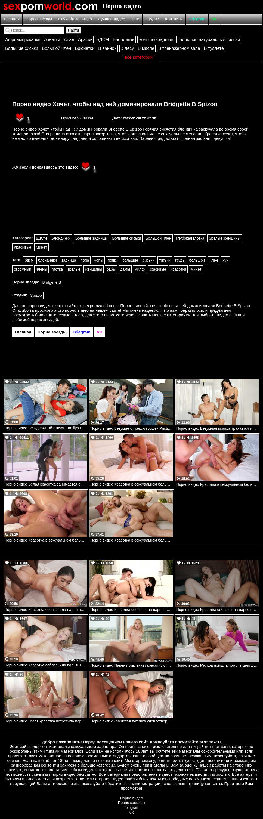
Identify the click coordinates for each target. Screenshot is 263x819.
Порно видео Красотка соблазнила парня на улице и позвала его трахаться (217, 609)
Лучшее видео (111, 19)
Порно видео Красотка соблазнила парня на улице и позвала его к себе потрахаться (131, 609)
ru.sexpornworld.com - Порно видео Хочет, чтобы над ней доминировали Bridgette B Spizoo (164, 305)
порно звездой (44, 319)
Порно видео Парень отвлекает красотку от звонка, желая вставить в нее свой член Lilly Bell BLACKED (131, 665)
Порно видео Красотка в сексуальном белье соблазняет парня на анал (131, 540)
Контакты (174, 19)
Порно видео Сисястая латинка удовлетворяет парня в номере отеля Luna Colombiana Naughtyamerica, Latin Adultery (131, 721)
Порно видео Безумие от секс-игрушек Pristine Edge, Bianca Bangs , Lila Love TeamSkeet (131, 428)
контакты (213, 783)
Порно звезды (39, 19)
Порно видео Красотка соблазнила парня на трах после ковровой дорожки (45, 609)
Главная (12, 19)
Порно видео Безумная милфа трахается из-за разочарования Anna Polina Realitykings (217, 428)
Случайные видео (75, 19)
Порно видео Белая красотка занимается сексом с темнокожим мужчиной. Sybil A (45, 484)
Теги (135, 19)
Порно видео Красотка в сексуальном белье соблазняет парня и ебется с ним (45, 540)
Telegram (197, 19)
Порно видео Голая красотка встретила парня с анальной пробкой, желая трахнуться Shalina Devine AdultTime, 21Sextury (45, 721)
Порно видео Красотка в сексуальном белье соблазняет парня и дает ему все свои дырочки (217, 484)
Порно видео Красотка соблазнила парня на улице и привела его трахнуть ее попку (45, 665)
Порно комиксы (131, 803)
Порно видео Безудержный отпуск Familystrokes (45, 428)
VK (214, 19)
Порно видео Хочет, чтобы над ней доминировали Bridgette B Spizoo (114, 104)
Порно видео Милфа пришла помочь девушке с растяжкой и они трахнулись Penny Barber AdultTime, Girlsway (217, 665)
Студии (152, 19)
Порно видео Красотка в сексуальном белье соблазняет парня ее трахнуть (131, 484)
